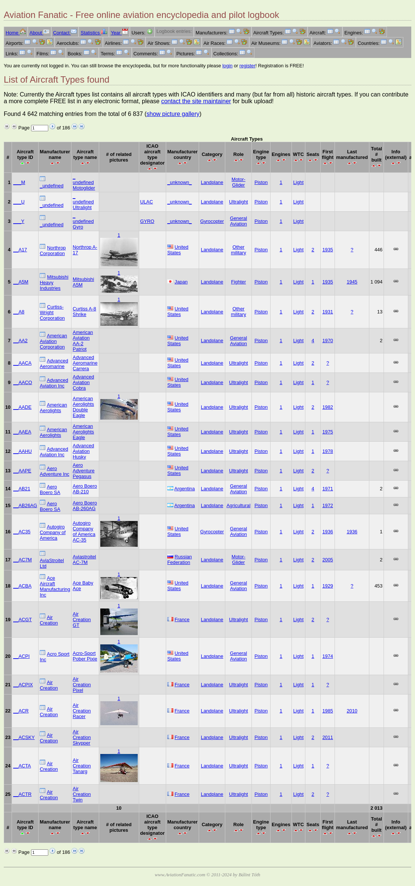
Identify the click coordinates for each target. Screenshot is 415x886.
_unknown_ (179, 182)
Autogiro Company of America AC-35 (84, 531)
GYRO (147, 221)
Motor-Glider (238, 182)
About (39, 33)
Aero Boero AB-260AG (85, 505)
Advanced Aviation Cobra (83, 382)
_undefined (51, 185)
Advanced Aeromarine (54, 363)
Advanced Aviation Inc (54, 383)
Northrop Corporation (52, 250)
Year (119, 33)
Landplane (212, 182)
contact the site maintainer (196, 101)
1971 (327, 488)
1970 (327, 340)
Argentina (184, 488)
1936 (327, 531)
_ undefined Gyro (83, 221)
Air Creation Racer (82, 710)
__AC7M (22, 559)
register (247, 65)
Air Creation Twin (82, 794)
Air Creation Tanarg (82, 765)
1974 (327, 656)
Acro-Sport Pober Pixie (85, 656)
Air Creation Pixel (82, 684)
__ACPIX (23, 684)
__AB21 (21, 488)
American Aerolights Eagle (83, 431)
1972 (327, 505)
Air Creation (49, 620)
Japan (181, 282)
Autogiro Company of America (52, 532)
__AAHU (22, 451)
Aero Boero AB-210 (85, 488)
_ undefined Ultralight (83, 201)
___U (19, 202)
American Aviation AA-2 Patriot (83, 340)
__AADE (22, 407)
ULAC (146, 202)
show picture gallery (173, 114)
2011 (327, 737)
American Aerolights (53, 407)
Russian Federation (179, 559)
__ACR (20, 711)
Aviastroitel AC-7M (84, 559)
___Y (18, 221)
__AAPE (22, 470)
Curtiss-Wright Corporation (52, 312)
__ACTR (22, 794)
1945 (352, 282)
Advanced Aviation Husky (83, 451)
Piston (261, 182)
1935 (327, 249)
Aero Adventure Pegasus (83, 470)
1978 (327, 451)
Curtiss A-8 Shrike (84, 311)
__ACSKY (24, 737)
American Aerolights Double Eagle (83, 407)
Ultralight (238, 202)
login (227, 65)
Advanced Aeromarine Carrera (85, 363)
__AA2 (20, 340)
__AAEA (22, 432)
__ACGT (22, 619)
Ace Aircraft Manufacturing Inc (55, 586)
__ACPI (21, 656)
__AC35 (21, 531)
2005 (327, 559)
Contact (65, 33)
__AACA (22, 363)
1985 (327, 711)
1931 (327, 312)
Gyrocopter (212, 221)
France (182, 619)
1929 (327, 586)
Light (298, 182)
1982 (327, 407)
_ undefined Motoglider (84, 182)
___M (19, 182)
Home (16, 33)
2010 (352, 711)
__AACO (22, 382)
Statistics (93, 33)
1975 (327, 432)
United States (178, 249)
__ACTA (22, 766)
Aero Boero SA (50, 489)
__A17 (20, 249)
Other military (238, 249)
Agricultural (238, 505)
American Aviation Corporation (53, 341)
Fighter (238, 282)
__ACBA (22, 586)
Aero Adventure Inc (54, 471)
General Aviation (238, 221)
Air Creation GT (82, 619)
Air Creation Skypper (82, 737)
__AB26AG (25, 505)
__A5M (20, 282)
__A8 (18, 312)
